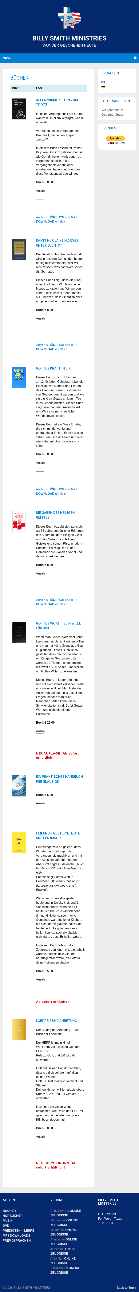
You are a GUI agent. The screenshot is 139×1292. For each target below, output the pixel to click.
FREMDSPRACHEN (17, 1240)
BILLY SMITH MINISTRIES (69, 38)
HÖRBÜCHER (13, 1215)
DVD (6, 1225)
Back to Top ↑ (126, 1287)
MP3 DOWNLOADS (16, 1235)
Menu (7, 57)
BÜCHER (9, 1210)
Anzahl (40, 190)
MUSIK (8, 1220)
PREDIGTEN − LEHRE (18, 1230)
